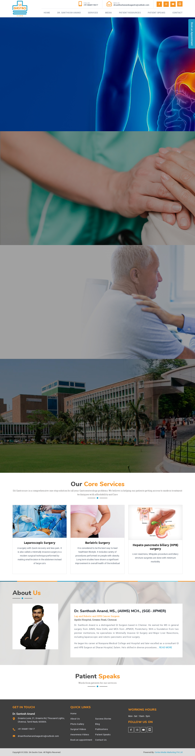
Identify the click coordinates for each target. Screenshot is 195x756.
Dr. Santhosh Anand (69, 12)
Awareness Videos (79, 734)
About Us (75, 718)
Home (47, 12)
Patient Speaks (156, 12)
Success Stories (103, 718)
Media (108, 12)
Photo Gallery (77, 724)
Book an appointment (81, 740)
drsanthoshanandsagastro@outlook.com (38, 736)
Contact (177, 12)
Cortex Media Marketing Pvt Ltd (169, 752)
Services (93, 12)
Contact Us (100, 740)
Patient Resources (130, 12)
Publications (101, 729)
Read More (165, 647)
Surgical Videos (78, 729)
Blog (97, 724)
